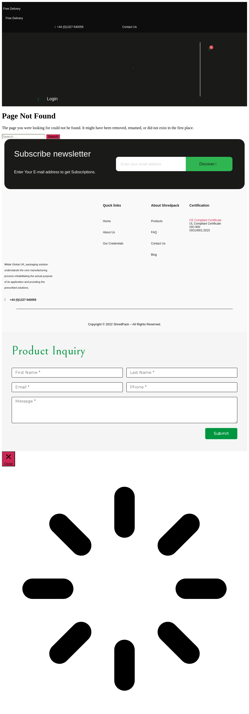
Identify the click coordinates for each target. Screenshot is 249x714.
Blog (154, 254)
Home (107, 221)
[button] (133, 68)
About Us (109, 232)
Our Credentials (113, 243)
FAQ (154, 232)
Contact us (158, 243)
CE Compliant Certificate (205, 220)
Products (156, 221)
